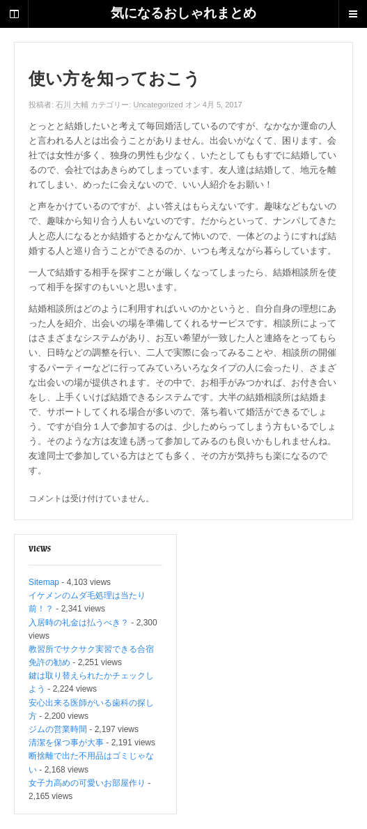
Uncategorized (157, 104)
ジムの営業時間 (58, 729)
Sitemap (44, 582)
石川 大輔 (72, 104)
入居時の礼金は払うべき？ (79, 623)
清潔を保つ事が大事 (66, 742)
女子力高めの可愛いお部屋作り (87, 783)
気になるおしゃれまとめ (183, 13)
